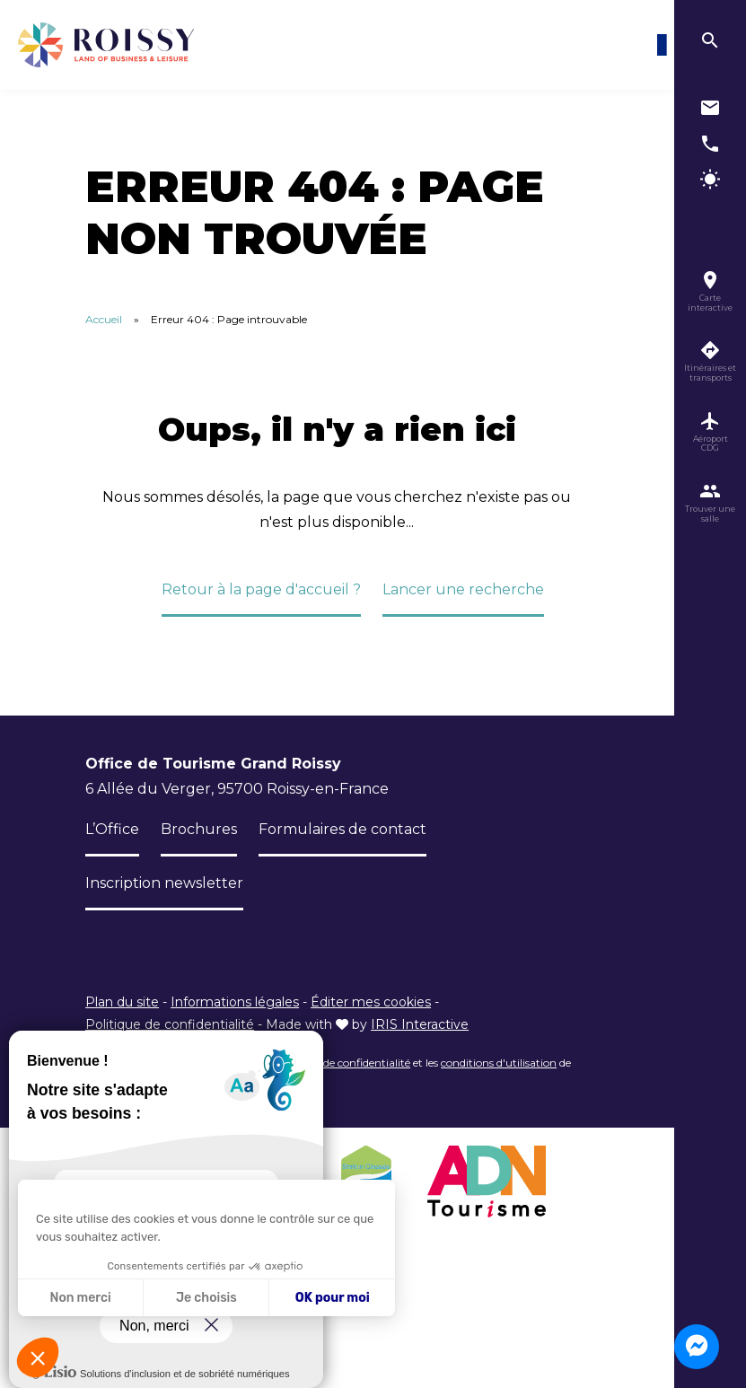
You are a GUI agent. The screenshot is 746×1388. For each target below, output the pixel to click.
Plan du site (122, 1002)
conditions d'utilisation (499, 1062)
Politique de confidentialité (169, 1024)
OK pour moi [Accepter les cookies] (332, 1297)
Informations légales (235, 1002)
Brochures (199, 829)
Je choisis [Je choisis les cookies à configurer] (206, 1297)
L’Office (112, 829)
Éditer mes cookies (371, 1002)
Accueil (103, 319)
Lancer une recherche (463, 589)
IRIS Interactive (420, 1024)
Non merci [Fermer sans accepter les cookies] (79, 1297)
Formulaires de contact (342, 829)
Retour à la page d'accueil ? (261, 589)
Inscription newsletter (164, 883)
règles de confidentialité (350, 1062)
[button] (37, 1357)
